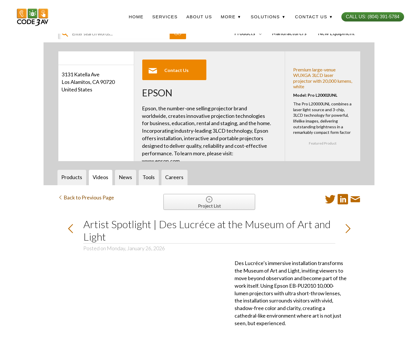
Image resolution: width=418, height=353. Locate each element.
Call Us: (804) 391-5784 (372, 16)
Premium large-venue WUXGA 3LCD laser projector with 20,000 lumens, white (322, 78)
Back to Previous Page (86, 197)
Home (136, 16)
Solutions (268, 16)
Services (165, 16)
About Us (199, 16)
